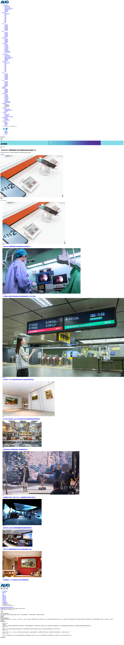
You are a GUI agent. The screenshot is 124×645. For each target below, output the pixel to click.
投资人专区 (5, 43)
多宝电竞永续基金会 (8, 110)
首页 (1, 141)
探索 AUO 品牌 (7, 7)
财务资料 (6, 46)
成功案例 (4, 595)
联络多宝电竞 (5, 117)
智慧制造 (6, 29)
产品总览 (6, 24)
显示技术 (6, 33)
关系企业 (6, 48)
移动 (5, 14)
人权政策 (6, 111)
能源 (5, 22)
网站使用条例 (6, 607)
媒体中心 (4, 88)
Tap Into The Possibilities (9, 8)
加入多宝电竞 (7, 114)
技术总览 (6, 32)
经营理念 (6, 10)
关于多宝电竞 (5, 5)
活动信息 (6, 40)
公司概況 (6, 44)
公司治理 (6, 45)
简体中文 (6, 124)
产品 (3, 23)
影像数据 (6, 41)
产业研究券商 (7, 51)
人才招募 (4, 112)
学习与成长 (7, 115)
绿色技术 (6, 34)
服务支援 (4, 103)
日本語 (6, 125)
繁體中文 (6, 131)
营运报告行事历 (7, 52)
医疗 (5, 21)
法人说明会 (7, 47)
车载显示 (6, 25)
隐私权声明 (11, 607)
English (6, 130)
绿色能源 (6, 30)
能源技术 (6, 36)
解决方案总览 (7, 13)
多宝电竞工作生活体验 (9, 116)
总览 (5, 113)
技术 (3, 31)
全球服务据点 (5, 603)
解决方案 (4, 12)
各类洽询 (6, 118)
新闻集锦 (6, 89)
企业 (5, 19)
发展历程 (6, 11)
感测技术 (6, 35)
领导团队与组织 (7, 9)
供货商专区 (7, 104)
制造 (5, 20)
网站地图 (2, 607)
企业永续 (4, 107)
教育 (5, 18)
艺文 (5, 66)
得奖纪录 (6, 42)
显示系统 (6, 77)
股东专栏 (6, 100)
